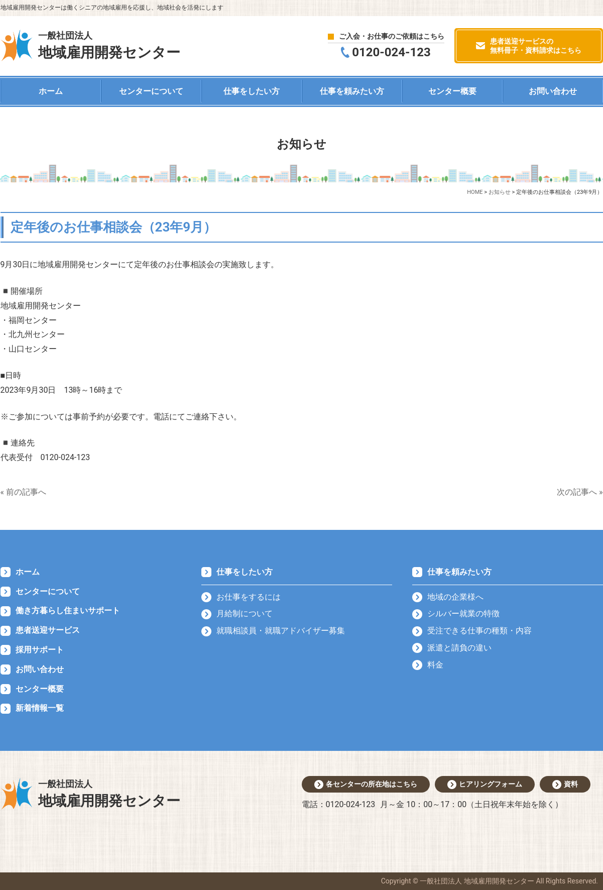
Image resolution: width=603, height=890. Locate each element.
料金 (435, 665)
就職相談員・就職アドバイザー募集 (280, 630)
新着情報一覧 (40, 708)
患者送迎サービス (48, 630)
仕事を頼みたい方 (352, 91)
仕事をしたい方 (251, 91)
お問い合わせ (553, 91)
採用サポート (40, 649)
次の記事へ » (579, 492)
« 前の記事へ (23, 492)
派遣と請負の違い (459, 647)
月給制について (244, 613)
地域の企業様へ (455, 597)
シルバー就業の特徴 (463, 613)
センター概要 (452, 91)
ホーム (51, 91)
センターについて (151, 91)
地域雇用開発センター (109, 45)
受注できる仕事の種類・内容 (479, 630)
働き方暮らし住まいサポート (68, 610)
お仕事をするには (248, 597)
